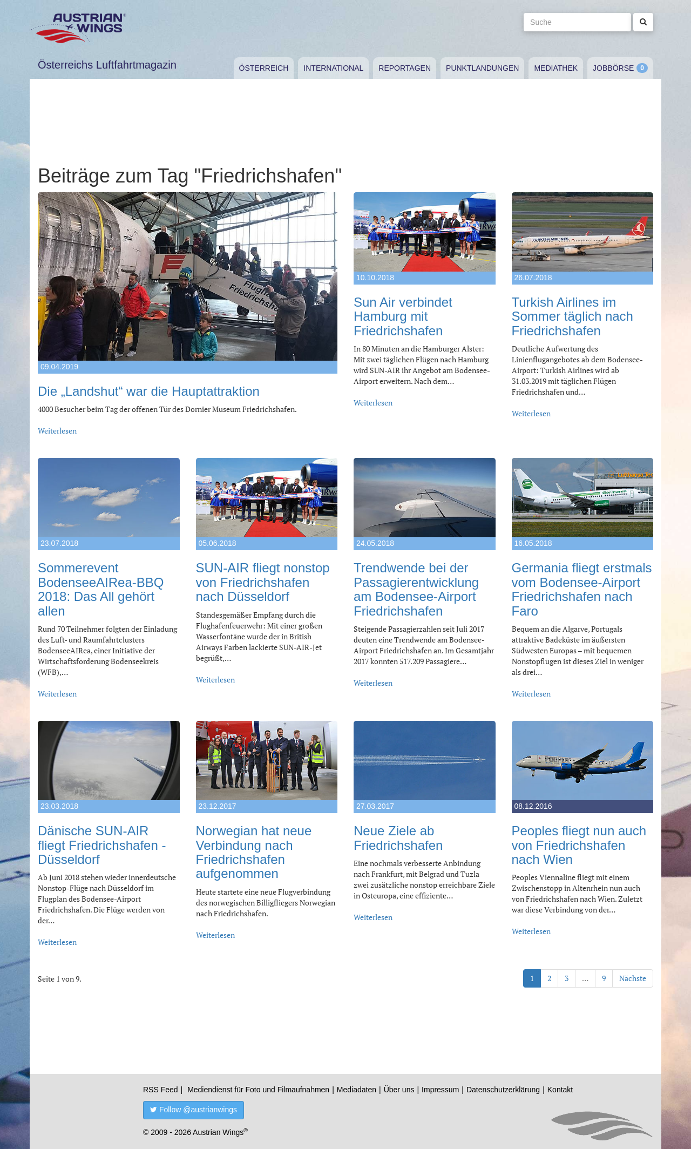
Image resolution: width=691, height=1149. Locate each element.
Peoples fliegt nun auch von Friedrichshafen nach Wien (579, 845)
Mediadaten (356, 1089)
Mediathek (556, 68)
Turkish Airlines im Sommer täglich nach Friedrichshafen (572, 316)
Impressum (440, 1089)
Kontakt (560, 1089)
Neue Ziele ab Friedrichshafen (398, 837)
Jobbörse (613, 68)
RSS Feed (160, 1089)
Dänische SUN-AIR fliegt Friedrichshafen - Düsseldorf (102, 845)
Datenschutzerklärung (503, 1089)
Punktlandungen (482, 68)
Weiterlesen (57, 430)
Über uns (399, 1089)
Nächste (632, 978)
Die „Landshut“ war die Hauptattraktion (149, 391)
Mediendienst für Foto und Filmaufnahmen (258, 1089)
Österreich (264, 68)
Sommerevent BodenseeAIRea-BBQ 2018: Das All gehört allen (101, 589)
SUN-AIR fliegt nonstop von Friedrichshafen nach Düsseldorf (263, 582)
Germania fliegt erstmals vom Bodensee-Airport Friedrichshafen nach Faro (582, 589)
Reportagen (404, 68)
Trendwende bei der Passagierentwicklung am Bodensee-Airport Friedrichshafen (416, 589)
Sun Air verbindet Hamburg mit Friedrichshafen (403, 316)
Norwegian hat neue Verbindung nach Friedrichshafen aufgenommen (254, 852)
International (333, 68)
